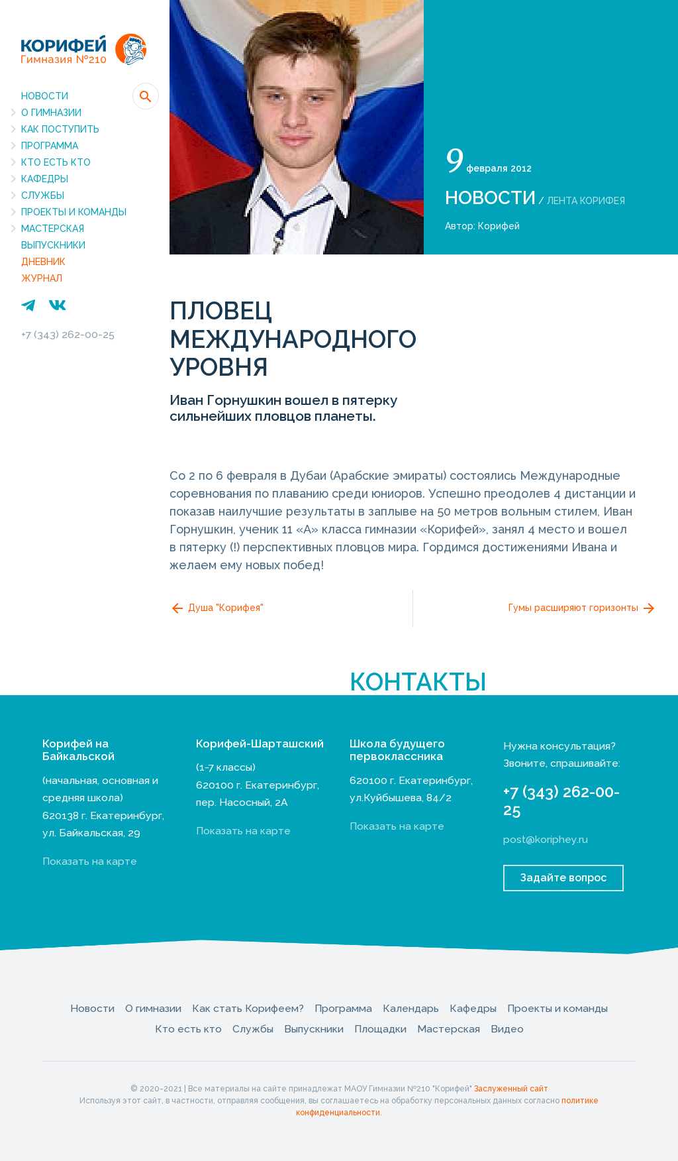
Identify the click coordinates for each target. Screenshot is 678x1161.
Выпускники (53, 245)
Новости (44, 96)
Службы (42, 195)
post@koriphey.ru (545, 839)
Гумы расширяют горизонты (582, 608)
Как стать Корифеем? (248, 1008)
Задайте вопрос (563, 877)
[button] (145, 96)
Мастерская (52, 228)
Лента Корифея (586, 200)
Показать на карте (89, 861)
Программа (49, 145)
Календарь (411, 1008)
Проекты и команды (73, 212)
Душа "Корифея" (217, 608)
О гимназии (51, 112)
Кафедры (44, 179)
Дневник (43, 261)
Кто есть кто (56, 162)
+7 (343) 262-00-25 (68, 334)
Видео (507, 1029)
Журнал (41, 278)
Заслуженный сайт (511, 1088)
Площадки (380, 1029)
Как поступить (60, 129)
